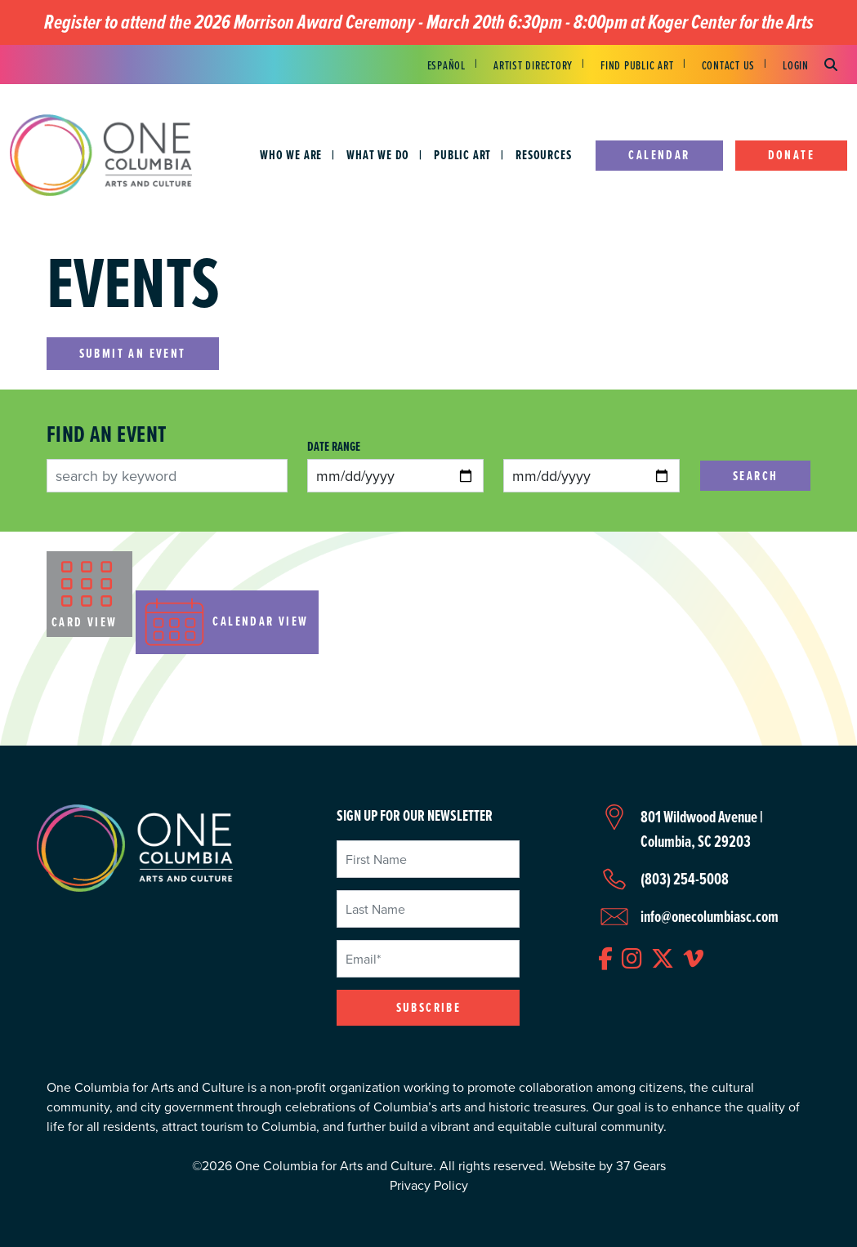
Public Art (462, 154)
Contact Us (729, 64)
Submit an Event (132, 353)
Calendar (659, 154)
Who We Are (291, 154)
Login (796, 64)
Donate (791, 154)
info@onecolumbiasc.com (710, 916)
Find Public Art (636, 64)
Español (446, 64)
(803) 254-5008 (685, 878)
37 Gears (641, 1165)
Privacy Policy (429, 1185)
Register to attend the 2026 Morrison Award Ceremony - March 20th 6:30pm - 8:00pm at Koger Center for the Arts (429, 22)
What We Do (377, 154)
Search (755, 475)
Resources (543, 154)
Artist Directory (533, 64)
